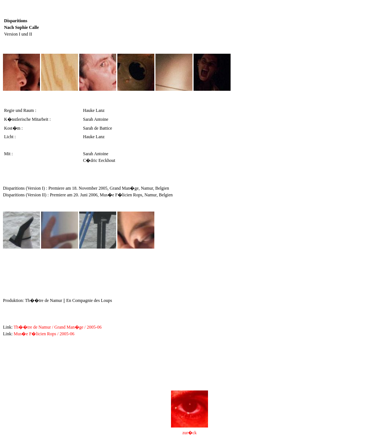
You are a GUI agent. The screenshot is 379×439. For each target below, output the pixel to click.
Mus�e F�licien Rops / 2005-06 (44, 333)
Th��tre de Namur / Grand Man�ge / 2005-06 (58, 327)
